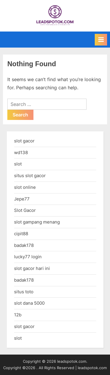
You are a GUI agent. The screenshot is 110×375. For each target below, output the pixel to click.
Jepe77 (22, 199)
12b (17, 315)
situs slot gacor (30, 175)
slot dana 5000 (29, 303)
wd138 (21, 152)
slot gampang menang (37, 222)
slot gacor (24, 141)
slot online (25, 187)
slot (18, 164)
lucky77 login (28, 256)
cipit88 (21, 233)
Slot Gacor (25, 210)
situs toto (23, 291)
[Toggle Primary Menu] (101, 40)
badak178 (24, 245)
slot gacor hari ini (32, 268)
